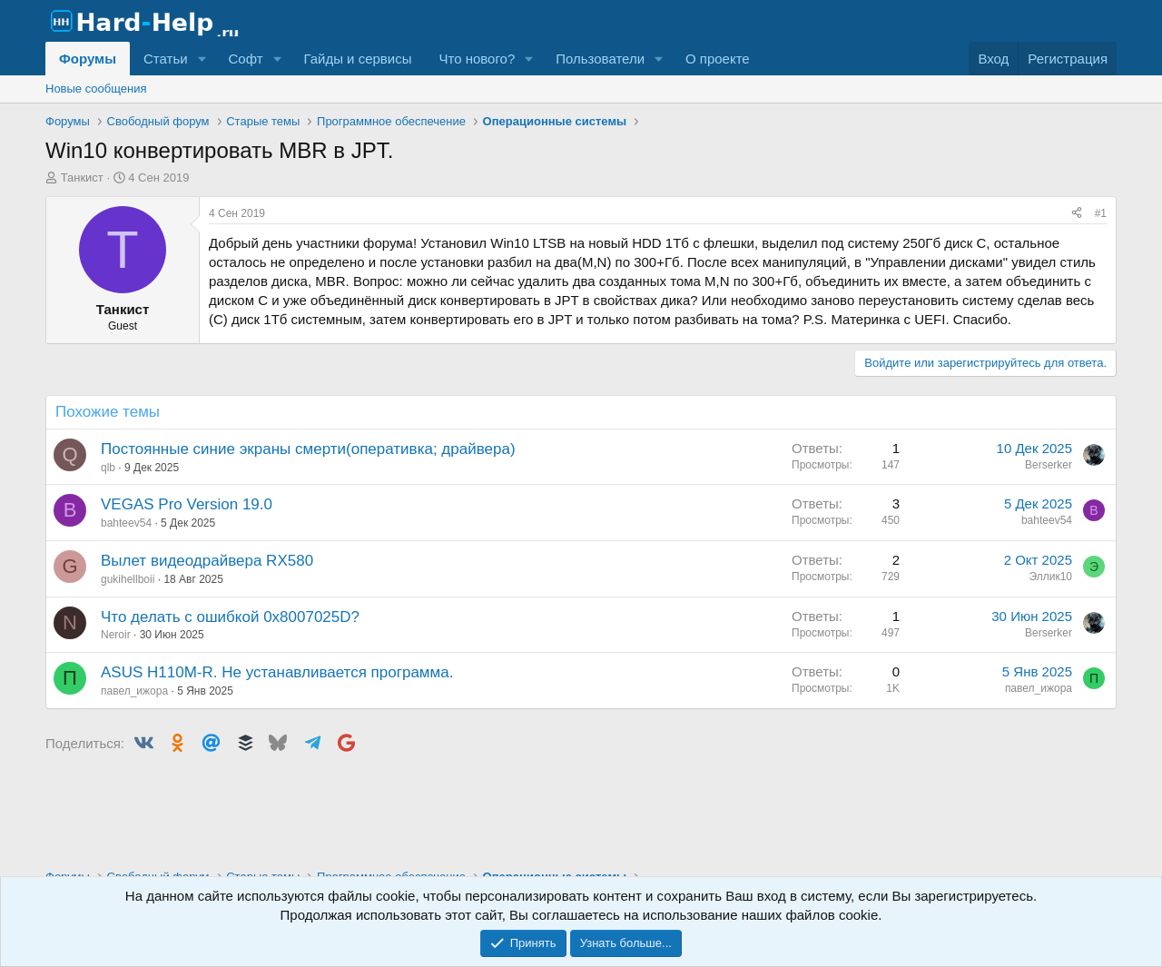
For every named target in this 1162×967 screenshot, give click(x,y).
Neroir (116, 634)
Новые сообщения (96, 88)
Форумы (87, 58)
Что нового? (476, 58)
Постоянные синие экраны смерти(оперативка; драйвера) (308, 449)
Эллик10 (1050, 576)
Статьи (165, 58)
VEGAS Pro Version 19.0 (186, 504)
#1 (1101, 213)
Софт (245, 58)
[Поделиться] (1076, 213)
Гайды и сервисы (357, 58)
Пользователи (600, 58)
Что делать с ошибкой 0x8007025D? (230, 617)
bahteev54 (126, 523)
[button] (201, 58)
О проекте (717, 58)
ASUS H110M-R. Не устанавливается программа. (277, 672)
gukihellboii (127, 579)
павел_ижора (134, 691)
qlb (108, 467)
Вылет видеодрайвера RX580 (207, 560)
